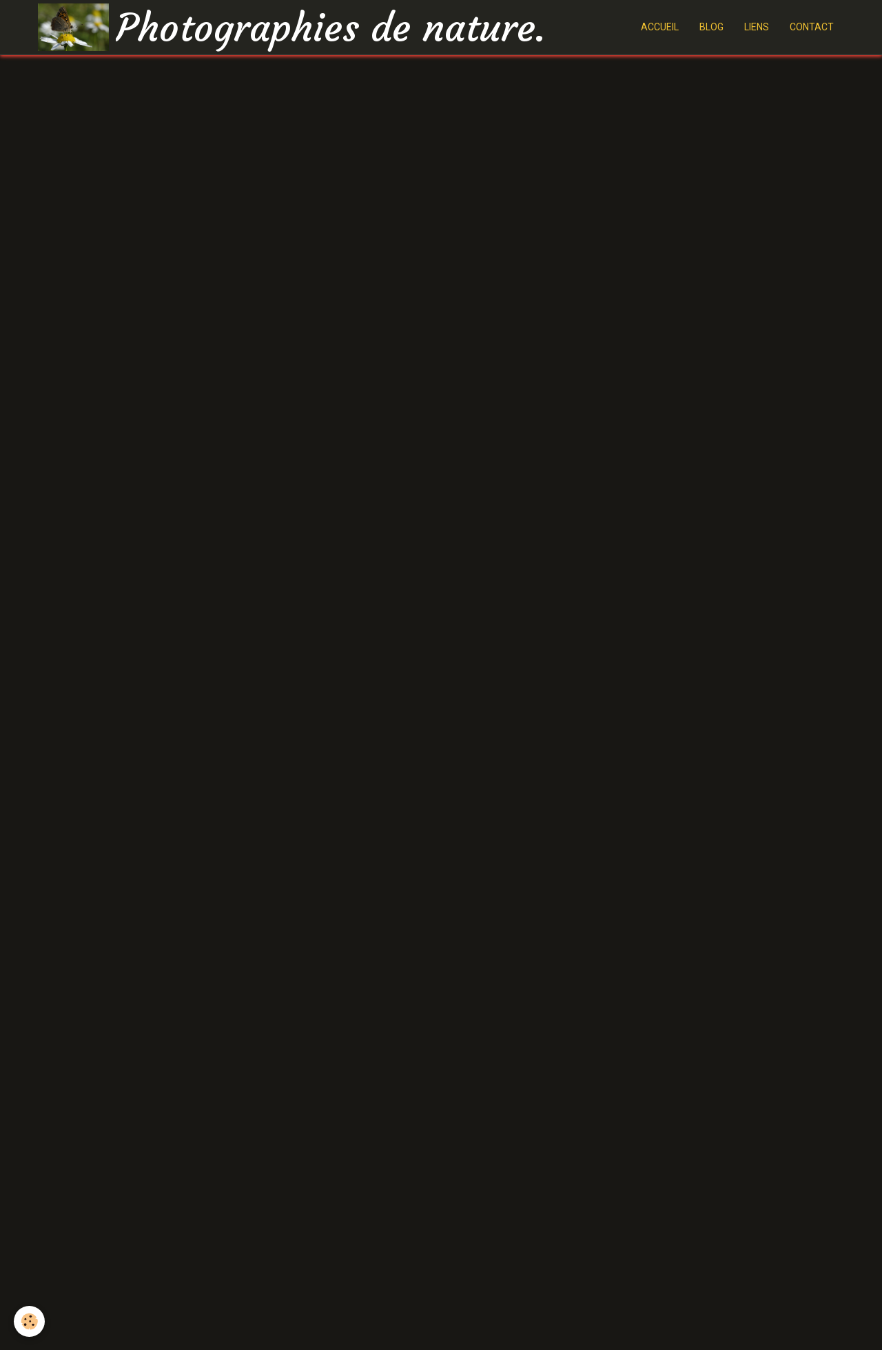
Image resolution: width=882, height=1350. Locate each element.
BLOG (711, 26)
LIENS (756, 26)
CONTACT (812, 26)
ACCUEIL (660, 26)
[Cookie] (29, 1321)
